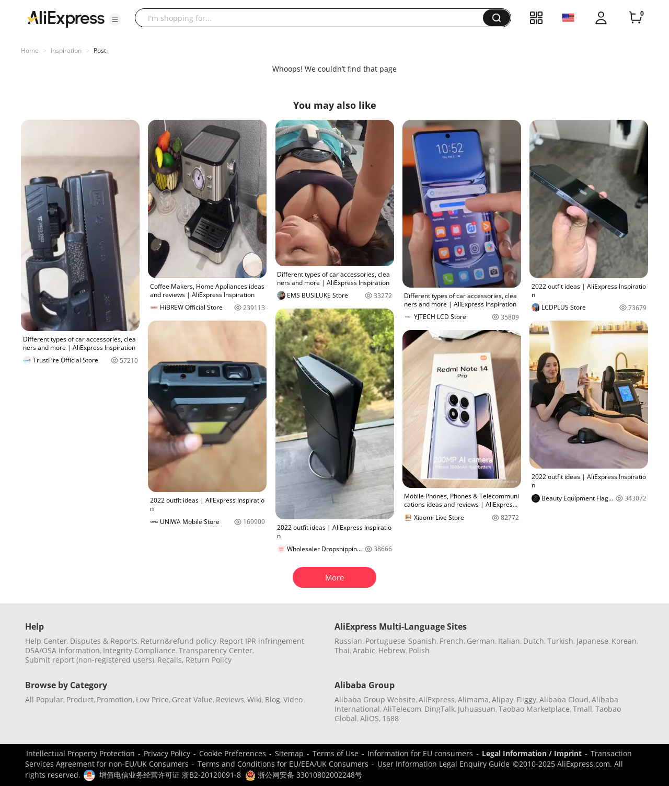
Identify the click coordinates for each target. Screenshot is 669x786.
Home (30, 50)
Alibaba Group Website (375, 699)
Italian (509, 641)
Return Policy (209, 660)
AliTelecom (402, 709)
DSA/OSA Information (62, 650)
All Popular (44, 699)
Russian (348, 641)
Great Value (192, 699)
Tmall (582, 709)
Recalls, (170, 660)
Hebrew (392, 650)
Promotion (115, 699)
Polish (419, 650)
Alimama (473, 699)
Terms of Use (336, 753)
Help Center (46, 641)
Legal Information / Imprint (532, 753)
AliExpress (437, 699)
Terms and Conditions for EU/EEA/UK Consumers (283, 764)
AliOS (369, 718)
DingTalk (439, 709)
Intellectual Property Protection (80, 753)
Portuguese (385, 641)
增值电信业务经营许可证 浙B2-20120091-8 (170, 775)
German (481, 641)
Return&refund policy (178, 641)
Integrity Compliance (139, 650)
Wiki (254, 699)
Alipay (502, 699)
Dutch (533, 641)
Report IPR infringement (262, 641)
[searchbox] (313, 18)
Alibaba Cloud (564, 699)
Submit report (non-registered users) (89, 660)
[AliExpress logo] (66, 18)
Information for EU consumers (420, 753)
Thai (342, 650)
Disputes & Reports (103, 641)
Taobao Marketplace (534, 709)
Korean (624, 641)
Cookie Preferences (232, 753)
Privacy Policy (167, 753)
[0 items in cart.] (635, 17)
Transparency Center (215, 650)
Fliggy (526, 699)
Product (80, 699)
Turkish (560, 641)
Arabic (364, 650)
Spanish (422, 641)
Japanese (592, 641)
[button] (115, 19)
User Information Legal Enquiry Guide (443, 764)
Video (293, 699)
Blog (272, 699)
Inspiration (66, 50)
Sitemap (289, 753)
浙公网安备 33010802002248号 (303, 775)
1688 (390, 718)
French (452, 641)
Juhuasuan (476, 709)
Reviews (230, 699)
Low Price (152, 699)
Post (100, 50)
